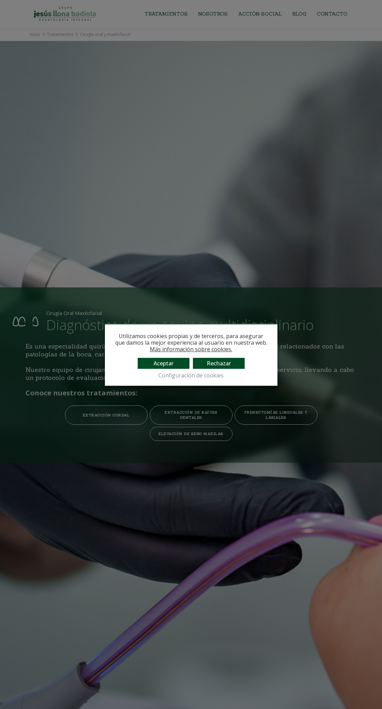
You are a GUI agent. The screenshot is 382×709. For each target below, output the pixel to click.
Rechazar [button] (219, 363)
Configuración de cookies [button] (191, 375)
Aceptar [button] (164, 363)
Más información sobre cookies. (191, 349)
